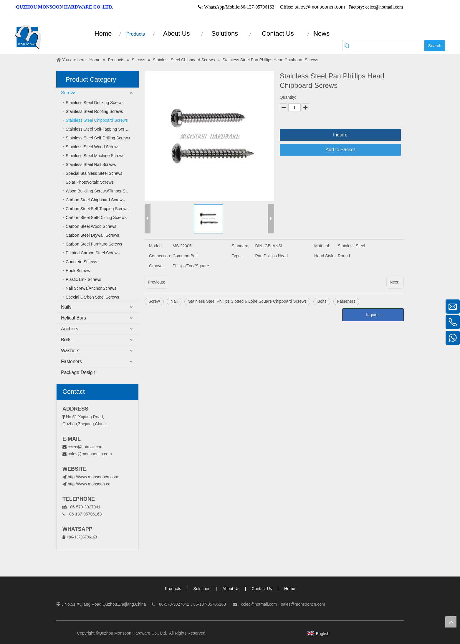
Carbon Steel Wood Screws (91, 226)
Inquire (340, 134)
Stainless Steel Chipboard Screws (97, 120)
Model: (155, 245)
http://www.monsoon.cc (86, 484)
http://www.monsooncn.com (93, 477)
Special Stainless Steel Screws (94, 173)
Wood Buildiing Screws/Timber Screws (101, 191)
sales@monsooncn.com (319, 6)
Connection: (160, 255)
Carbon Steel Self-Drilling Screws (96, 217)
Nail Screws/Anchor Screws (91, 288)
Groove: (156, 265)
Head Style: (324, 255)
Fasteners (71, 361)
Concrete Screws (81, 261)
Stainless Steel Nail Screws (91, 164)
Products (173, 588)
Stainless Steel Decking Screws (95, 102)
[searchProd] (388, 45)
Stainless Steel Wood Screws (93, 146)
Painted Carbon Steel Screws (93, 253)
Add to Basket (340, 149)
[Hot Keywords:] (434, 45)
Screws (68, 92)
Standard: (241, 245)
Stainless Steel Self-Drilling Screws (98, 138)
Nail (174, 301)
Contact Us (261, 588)
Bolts (66, 339)
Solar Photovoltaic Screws (90, 182)
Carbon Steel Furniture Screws (94, 244)
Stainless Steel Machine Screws (95, 155)
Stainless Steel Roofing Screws (94, 111)
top (450, 621)
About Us (230, 588)
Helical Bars (73, 317)
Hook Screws (78, 270)
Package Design (78, 372)
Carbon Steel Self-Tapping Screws (97, 208)
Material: (322, 245)
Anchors (69, 328)
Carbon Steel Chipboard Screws (95, 199)
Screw (154, 301)
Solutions (201, 588)
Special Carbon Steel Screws (92, 297)
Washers (70, 350)
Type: (237, 255)
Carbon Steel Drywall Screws (92, 235)
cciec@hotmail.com (86, 446)
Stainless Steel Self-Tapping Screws (99, 129)
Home (289, 588)
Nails (66, 306)
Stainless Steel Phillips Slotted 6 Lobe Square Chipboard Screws (247, 301)
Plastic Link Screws (83, 279)
